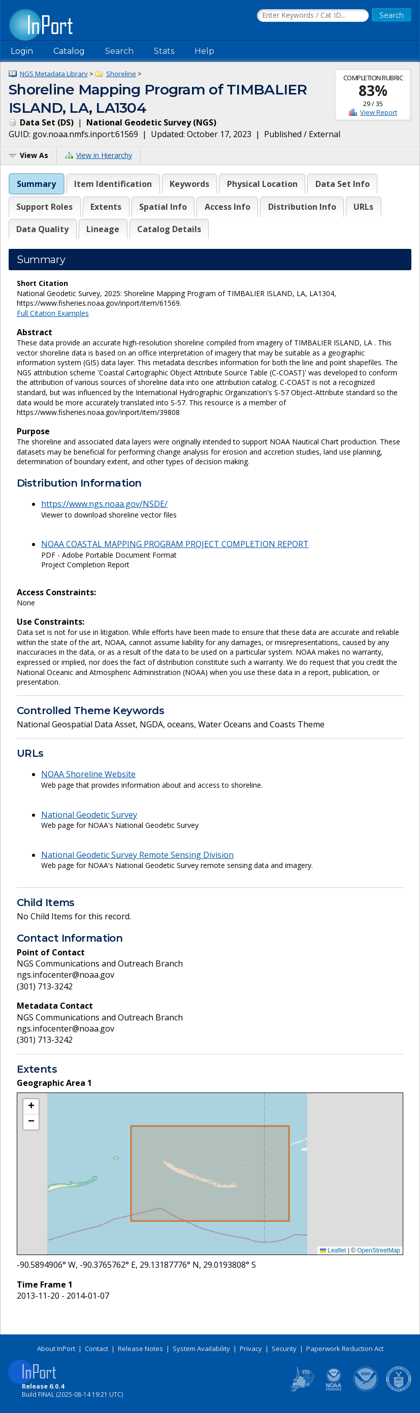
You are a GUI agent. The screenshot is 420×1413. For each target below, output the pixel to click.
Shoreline (121, 73)
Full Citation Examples (53, 313)
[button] (31, 1106)
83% (373, 90)
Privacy (251, 1348)
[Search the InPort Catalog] (313, 15)
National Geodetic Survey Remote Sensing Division (137, 854)
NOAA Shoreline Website (88, 774)
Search (119, 51)
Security (284, 1348)
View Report (378, 112)
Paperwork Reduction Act (344, 1348)
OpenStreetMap (378, 1250)
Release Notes (140, 1348)
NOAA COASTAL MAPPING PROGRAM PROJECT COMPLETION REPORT (175, 544)
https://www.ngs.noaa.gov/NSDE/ (104, 503)
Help (204, 51)
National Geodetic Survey (89, 814)
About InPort (56, 1348)
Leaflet (333, 1250)
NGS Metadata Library (54, 73)
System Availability (201, 1348)
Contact (96, 1348)
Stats (164, 51)
